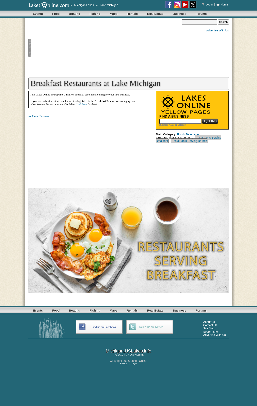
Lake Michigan (109, 5)
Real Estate (155, 13)
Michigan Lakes (84, 5)
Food (56, 13)
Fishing (95, 13)
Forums (201, 13)
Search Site (210, 331)
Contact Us (210, 325)
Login (207, 4)
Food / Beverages (188, 134)
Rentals (132, 13)
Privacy (123, 363)
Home (222, 4)
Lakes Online (139, 360)
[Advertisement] (105, 47)
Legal (134, 363)
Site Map (208, 328)
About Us (209, 322)
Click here (81, 104)
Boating (74, 13)
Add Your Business (38, 116)
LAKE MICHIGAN (126, 355)
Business (179, 13)
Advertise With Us (217, 30)
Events (38, 13)
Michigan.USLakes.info (128, 351)
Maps (113, 13)
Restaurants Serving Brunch (189, 140)
